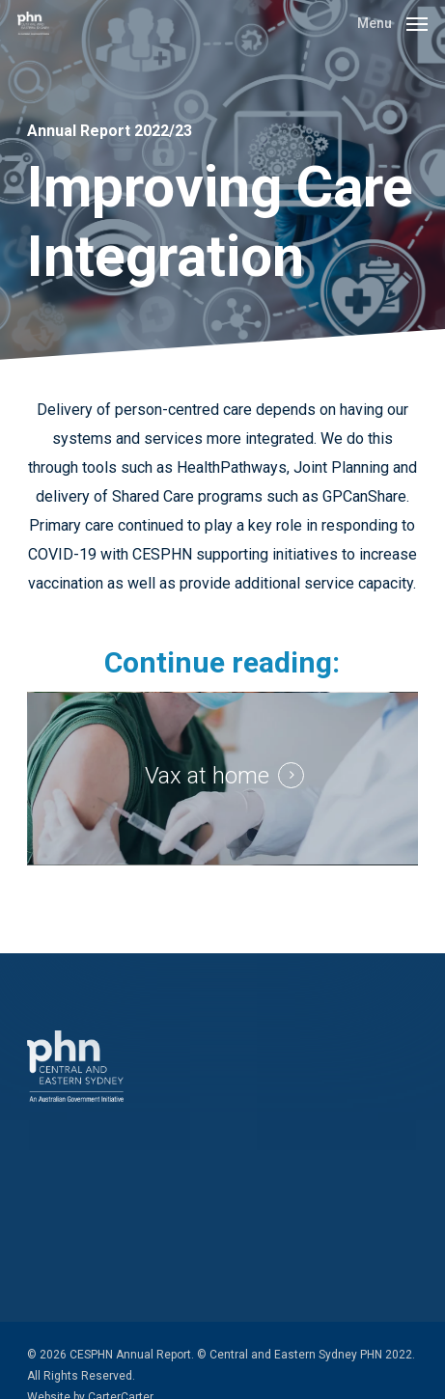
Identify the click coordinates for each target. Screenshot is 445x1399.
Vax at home (207, 775)
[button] (392, 22)
